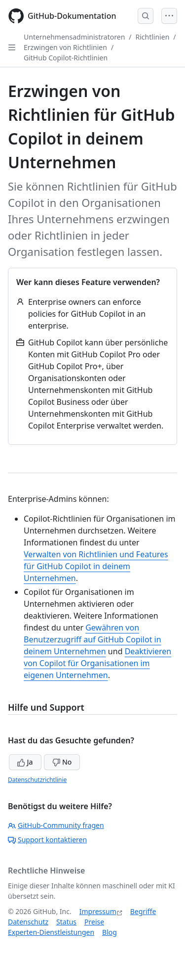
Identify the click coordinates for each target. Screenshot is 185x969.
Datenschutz (28, 921)
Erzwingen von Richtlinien (65, 47)
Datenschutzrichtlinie (37, 779)
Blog (109, 932)
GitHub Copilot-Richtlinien (66, 57)
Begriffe (143, 911)
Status (66, 921)
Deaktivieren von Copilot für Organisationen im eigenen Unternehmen (97, 663)
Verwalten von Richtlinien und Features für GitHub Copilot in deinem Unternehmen (96, 566)
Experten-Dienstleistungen (51, 932)
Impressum (97, 911)
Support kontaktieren (47, 839)
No (62, 762)
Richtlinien (153, 37)
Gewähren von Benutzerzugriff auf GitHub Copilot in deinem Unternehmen (92, 639)
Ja (25, 762)
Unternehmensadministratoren (74, 37)
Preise (94, 921)
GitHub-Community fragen (56, 825)
